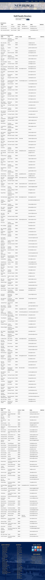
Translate (27, 1)
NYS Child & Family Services (37, 563)
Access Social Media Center (37, 551)
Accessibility (41, 1)
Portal (36, 1)
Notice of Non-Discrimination (36, 558)
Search (28, 19)
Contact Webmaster (35, 559)
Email (32, 1)
